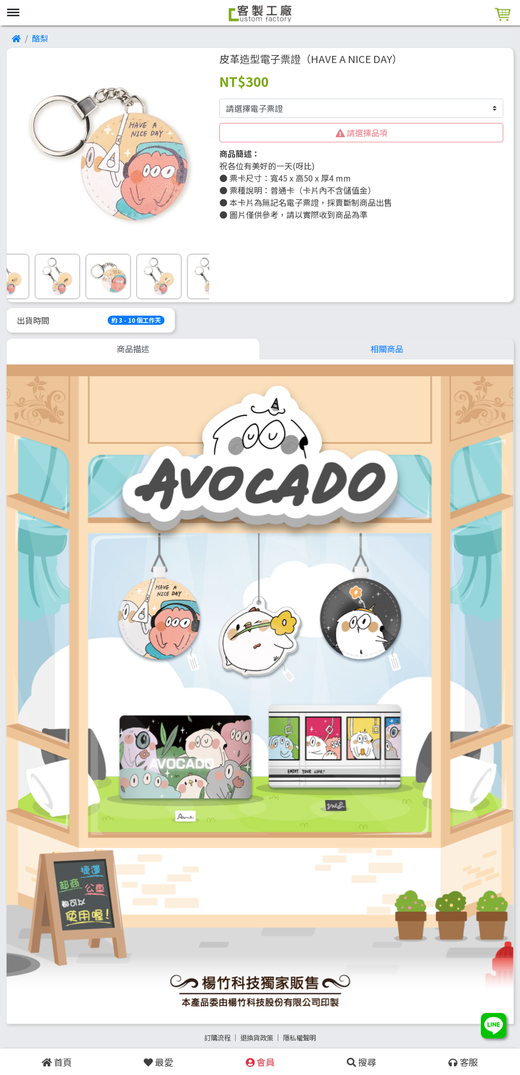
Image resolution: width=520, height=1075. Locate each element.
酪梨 (40, 38)
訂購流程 (217, 1037)
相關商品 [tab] (387, 349)
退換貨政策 (256, 1037)
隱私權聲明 (299, 1037)
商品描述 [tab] (133, 349)
